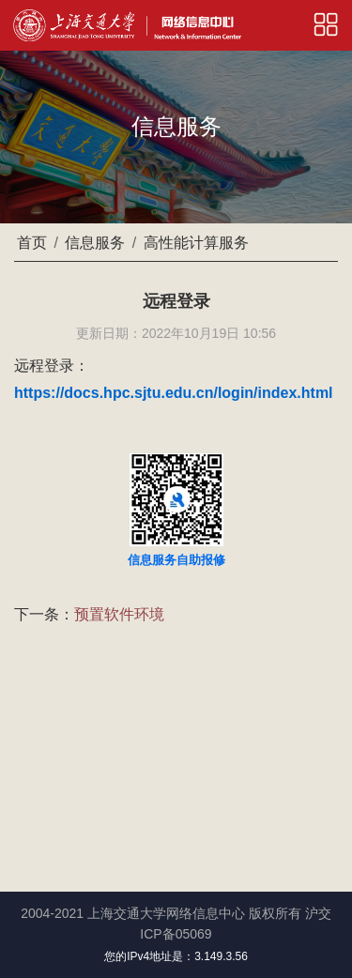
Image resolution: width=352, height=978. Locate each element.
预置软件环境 (119, 614)
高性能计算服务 (196, 243)
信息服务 (95, 243)
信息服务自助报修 (176, 560)
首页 (32, 243)
